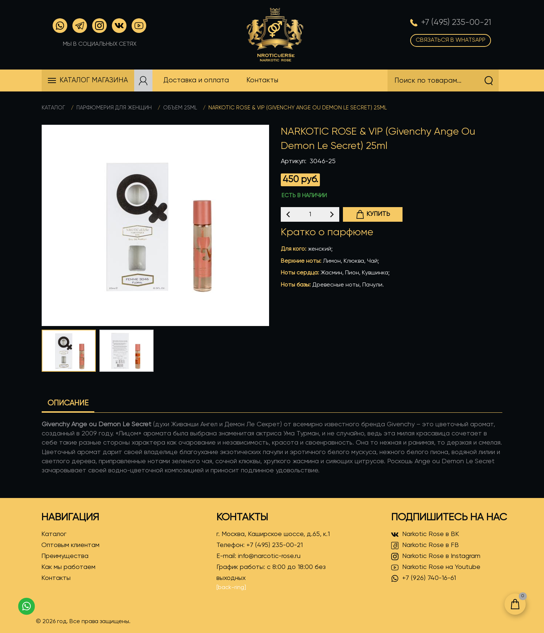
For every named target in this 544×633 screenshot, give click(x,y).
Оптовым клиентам (70, 545)
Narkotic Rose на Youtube (435, 567)
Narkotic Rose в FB (425, 545)
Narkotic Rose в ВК (425, 534)
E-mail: (258, 556)
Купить (373, 214)
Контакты (56, 578)
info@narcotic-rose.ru (269, 556)
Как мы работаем (68, 567)
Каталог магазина (94, 80)
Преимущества (64, 556)
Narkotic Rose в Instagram (435, 556)
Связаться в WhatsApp (451, 40)
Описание (68, 403)
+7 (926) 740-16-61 (423, 578)
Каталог (53, 108)
